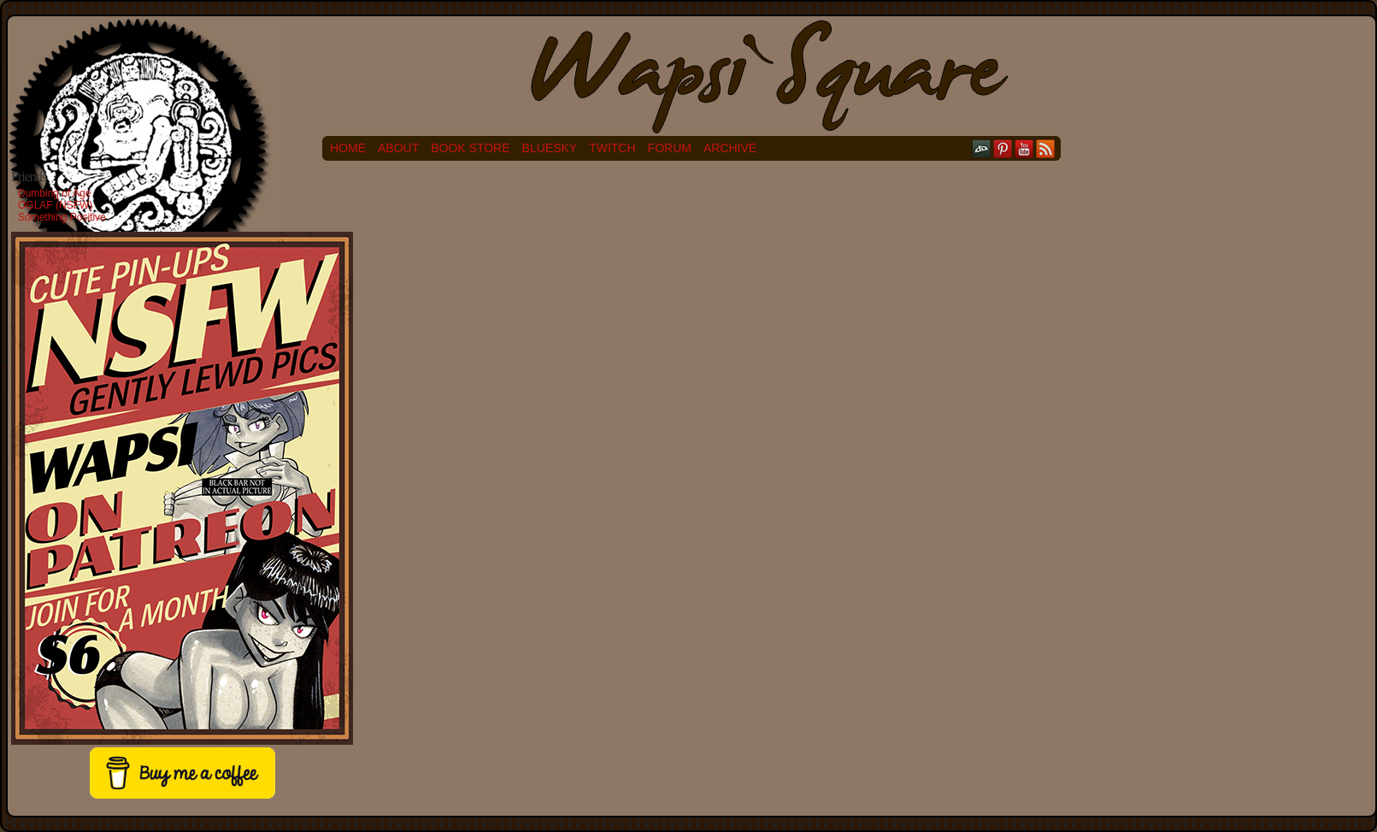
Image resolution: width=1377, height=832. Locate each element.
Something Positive (62, 217)
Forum (669, 148)
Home (348, 148)
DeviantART (981, 148)
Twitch (612, 148)
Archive (729, 148)
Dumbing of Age (54, 193)
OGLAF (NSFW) (55, 205)
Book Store (470, 148)
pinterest (1003, 148)
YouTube (1024, 148)
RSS (1045, 148)
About (398, 148)
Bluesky (550, 148)
